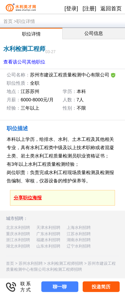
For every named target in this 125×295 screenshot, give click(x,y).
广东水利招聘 (48, 234)
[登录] (71, 8)
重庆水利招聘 (18, 234)
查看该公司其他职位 (24, 61)
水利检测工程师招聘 (65, 263)
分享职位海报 (28, 197)
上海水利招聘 (79, 227)
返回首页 (111, 8)
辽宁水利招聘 (79, 246)
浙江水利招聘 (18, 240)
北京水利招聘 (18, 227)
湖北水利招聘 (18, 246)
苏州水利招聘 (31, 263)
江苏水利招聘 (79, 234)
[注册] (89, 8)
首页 (8, 21)
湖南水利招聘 (79, 240)
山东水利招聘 (48, 246)
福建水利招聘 (48, 240)
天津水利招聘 (48, 227)
